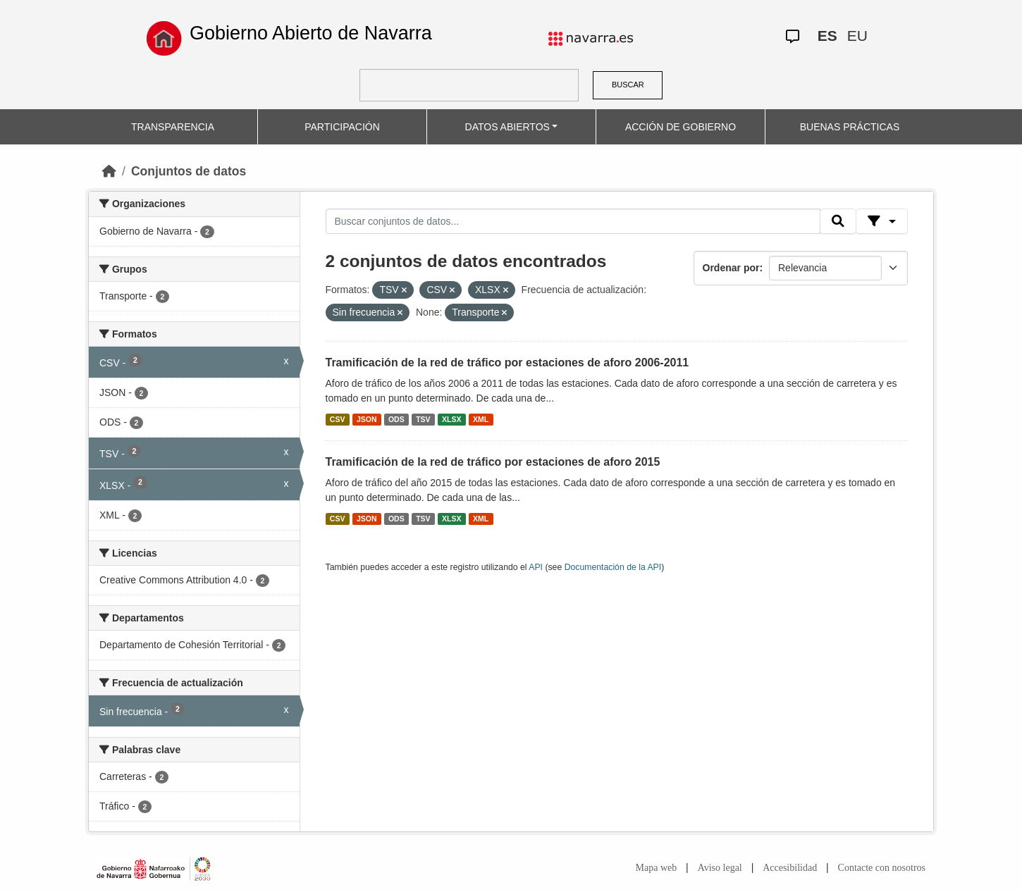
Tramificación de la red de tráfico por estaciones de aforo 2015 (493, 462)
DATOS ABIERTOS (507, 126)
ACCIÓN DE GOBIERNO (680, 126)
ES (827, 35)
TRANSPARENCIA (172, 126)
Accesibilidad (790, 867)
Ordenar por (731, 267)
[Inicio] (109, 171)
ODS (396, 419)
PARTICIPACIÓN (342, 126)
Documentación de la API (613, 567)
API (536, 567)
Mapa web (656, 867)
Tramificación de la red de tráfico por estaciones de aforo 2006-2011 (507, 362)
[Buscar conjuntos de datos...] (573, 221)
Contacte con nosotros (881, 867)
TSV (423, 419)
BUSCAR (628, 84)
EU (857, 35)
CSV (337, 419)
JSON (367, 419)
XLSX (451, 419)
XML (480, 419)
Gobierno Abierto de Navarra (311, 33)
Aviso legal (720, 867)
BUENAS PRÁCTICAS (850, 126)
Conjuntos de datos (188, 171)
